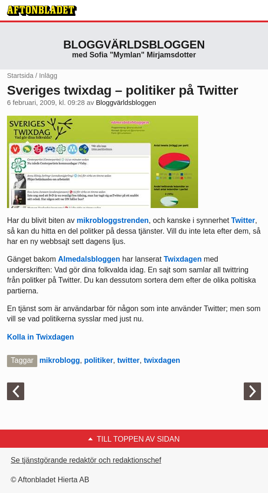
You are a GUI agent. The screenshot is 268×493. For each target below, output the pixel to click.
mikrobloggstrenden (112, 220)
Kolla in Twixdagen (40, 337)
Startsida (20, 75)
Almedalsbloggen (89, 259)
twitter (128, 360)
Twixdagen (183, 259)
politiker (98, 360)
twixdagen (162, 360)
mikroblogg (59, 360)
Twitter (243, 220)
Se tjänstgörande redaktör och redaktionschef (86, 460)
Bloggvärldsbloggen (134, 44)
